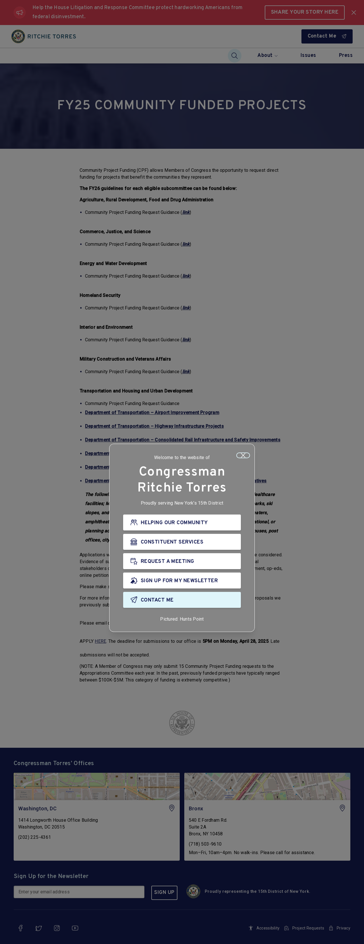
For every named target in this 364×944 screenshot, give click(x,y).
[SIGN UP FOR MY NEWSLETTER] (182, 580)
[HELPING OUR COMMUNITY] (182, 522)
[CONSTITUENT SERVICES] (182, 542)
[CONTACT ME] (182, 600)
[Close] (243, 455)
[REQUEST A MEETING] (182, 561)
